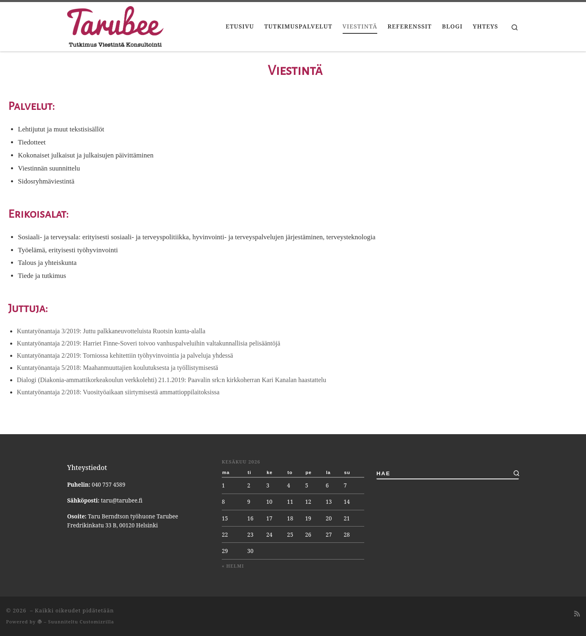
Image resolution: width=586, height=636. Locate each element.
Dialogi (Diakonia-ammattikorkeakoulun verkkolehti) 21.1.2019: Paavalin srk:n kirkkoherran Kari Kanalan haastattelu (171, 379)
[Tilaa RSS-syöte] (577, 614)
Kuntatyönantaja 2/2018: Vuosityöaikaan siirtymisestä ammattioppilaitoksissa (118, 392)
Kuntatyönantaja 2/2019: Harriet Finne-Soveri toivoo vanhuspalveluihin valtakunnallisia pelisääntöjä (148, 343)
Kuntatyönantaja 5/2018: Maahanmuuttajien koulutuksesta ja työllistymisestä (117, 367)
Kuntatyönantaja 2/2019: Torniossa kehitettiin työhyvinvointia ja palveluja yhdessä (125, 355)
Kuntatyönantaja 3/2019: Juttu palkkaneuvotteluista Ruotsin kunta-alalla (111, 331)
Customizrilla (97, 622)
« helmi (233, 566)
